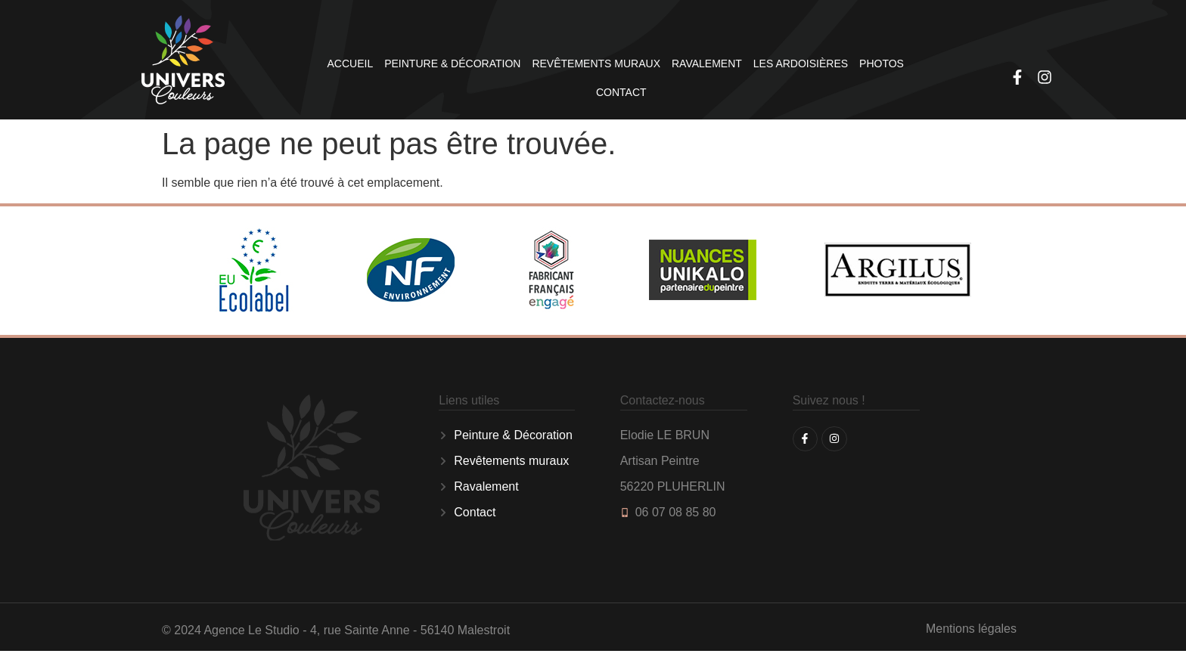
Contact (621, 92)
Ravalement (707, 63)
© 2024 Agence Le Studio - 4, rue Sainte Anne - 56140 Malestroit (336, 630)
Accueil (351, 63)
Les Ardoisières (800, 63)
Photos (881, 63)
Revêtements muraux (596, 63)
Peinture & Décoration (452, 63)
